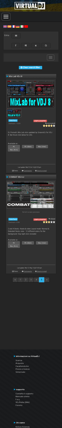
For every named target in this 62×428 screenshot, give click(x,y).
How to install (42, 171)
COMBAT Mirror (16, 177)
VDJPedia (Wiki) (23, 402)
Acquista (20, 363)
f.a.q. (18, 399)
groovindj (51, 123)
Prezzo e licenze (23, 369)
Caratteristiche (22, 366)
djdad (53, 219)
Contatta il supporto (24, 393)
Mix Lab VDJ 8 (15, 76)
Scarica (19, 360)
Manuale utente (22, 396)
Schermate (20, 372)
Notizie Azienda (23, 427)
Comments (28, 171)
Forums (19, 405)
